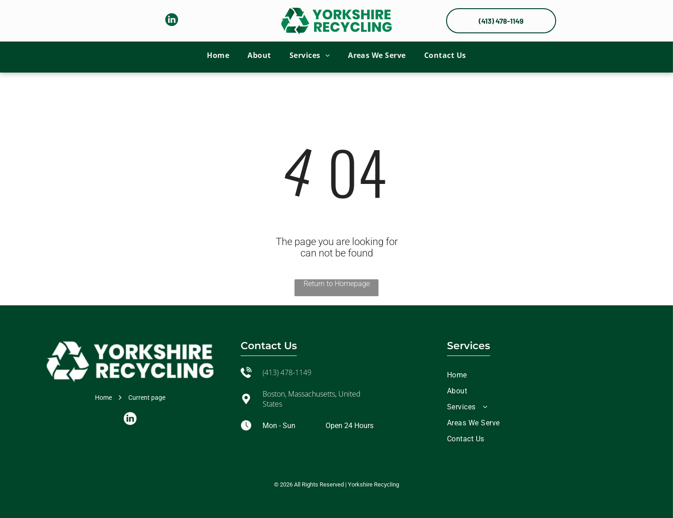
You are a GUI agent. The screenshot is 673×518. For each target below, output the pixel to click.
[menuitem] (218, 55)
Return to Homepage (337, 283)
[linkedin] (171, 20)
